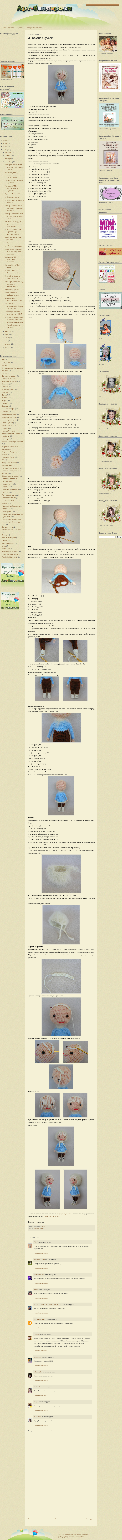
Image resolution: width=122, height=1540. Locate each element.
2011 (5, 150)
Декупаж (5, 392)
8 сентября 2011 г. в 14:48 (41, 1380)
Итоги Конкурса (7, 425)
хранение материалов (10, 551)
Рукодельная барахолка (34, 28)
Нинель (37, 1334)
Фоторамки (6, 549)
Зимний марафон (8, 409)
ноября (7, 155)
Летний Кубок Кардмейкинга (12, 442)
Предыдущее (90, 1519)
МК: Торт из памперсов (13, 246)
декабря (8, 152)
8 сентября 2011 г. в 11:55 (41, 1365)
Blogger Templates (63, 1536)
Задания (5, 403)
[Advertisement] (46, 1500)
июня (7, 338)
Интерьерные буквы (9, 414)
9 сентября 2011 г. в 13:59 (41, 1425)
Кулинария (6, 439)
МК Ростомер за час (12, 197)
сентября (8, 162)
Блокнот (5, 373)
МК (3, 460)
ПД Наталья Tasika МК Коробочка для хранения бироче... (13, 232)
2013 (5, 143)
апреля (7, 344)
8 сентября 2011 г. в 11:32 (41, 1350)
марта (7, 347)
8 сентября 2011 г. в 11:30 (41, 1328)
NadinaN (37, 1387)
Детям (4, 395)
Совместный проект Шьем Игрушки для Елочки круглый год (12, 522)
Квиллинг (5, 428)
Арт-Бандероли (71, 1534)
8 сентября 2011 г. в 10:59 (41, 1298)
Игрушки (5, 412)
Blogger (85, 1534)
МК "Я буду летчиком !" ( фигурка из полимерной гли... (14, 284)
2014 (5, 140)
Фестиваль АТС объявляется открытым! (10, 259)
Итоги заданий (7, 423)
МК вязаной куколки (12, 289)
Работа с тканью (8, 500)
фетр (4, 546)
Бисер (4, 365)
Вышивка (5, 384)
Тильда (4, 535)
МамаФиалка (39, 1275)
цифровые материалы (10, 554)
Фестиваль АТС (8, 543)
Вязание (5, 387)
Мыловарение (7, 465)
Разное (4, 503)
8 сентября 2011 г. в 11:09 (41, 1313)
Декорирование (8, 389)
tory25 (36, 1290)
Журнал (5, 400)
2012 (5, 146)
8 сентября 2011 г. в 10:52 (41, 1268)
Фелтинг (5, 540)
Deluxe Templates (80, 1536)
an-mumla (37, 1357)
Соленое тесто (7, 527)
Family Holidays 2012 (9, 557)
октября (8, 159)
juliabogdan (38, 1372)
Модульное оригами (9, 462)
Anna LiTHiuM (39, 1319)
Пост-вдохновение (9, 498)
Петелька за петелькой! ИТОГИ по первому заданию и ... (13, 251)
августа (8, 331)
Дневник (5, 398)
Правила (20, 28)
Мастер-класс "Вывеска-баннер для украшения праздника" (14, 208)
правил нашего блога (52, 1216)
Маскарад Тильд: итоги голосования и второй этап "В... (14, 167)
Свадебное (6, 509)
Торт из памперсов (9, 538)
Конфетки (5, 436)
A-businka (37, 1417)
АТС (3, 360)
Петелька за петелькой (10, 489)
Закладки (5, 406)
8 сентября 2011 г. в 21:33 (41, 1410)
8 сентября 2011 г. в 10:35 (41, 1253)
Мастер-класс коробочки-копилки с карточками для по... (14, 216)
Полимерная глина (9, 495)
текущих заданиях (64, 1214)
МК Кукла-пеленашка (12, 243)
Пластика (5, 492)
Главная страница (8, 28)
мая (6, 341)
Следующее (32, 1519)
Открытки (5, 487)
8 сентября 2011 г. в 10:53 (41, 1283)
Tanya (36, 1402)
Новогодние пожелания (10, 468)
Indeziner (66, 1537)
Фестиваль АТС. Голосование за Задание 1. (11, 188)
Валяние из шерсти (9, 376)
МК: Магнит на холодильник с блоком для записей (14, 306)
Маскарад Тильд (8, 457)
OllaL (36, 1242)
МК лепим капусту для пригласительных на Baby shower (13, 224)
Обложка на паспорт (9, 479)
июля (7, 334)
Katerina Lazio (39, 1260)
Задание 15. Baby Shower (14, 194)
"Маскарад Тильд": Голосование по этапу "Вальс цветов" (14, 175)
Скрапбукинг (6, 511)
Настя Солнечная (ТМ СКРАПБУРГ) (48, 1304)
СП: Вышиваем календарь (11, 530)
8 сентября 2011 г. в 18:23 (41, 1395)
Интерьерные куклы (9, 420)
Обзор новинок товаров (10, 476)
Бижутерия (6, 363)
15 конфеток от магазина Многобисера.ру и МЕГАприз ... (14, 325)
